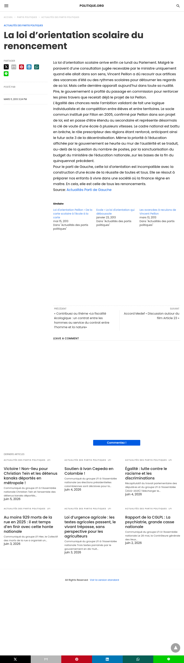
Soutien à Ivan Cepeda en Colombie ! (88, 471)
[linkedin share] (29, 66)
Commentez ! (116, 443)
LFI (49, 460)
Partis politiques (27, 17)
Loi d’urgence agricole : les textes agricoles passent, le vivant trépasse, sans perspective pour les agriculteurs (90, 527)
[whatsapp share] (36, 66)
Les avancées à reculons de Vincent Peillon (158, 212)
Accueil (8, 17)
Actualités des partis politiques (60, 17)
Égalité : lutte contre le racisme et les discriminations (146, 473)
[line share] (6, 73)
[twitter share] (6, 66)
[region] (116, 267)
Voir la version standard (104, 580)
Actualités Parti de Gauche (89, 189)
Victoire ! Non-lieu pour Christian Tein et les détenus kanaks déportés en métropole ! (30, 475)
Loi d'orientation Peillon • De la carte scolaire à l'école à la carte (72, 213)
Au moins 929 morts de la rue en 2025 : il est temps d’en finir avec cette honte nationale (28, 524)
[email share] (13, 66)
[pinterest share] (21, 66)
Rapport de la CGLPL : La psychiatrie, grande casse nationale (149, 522)
